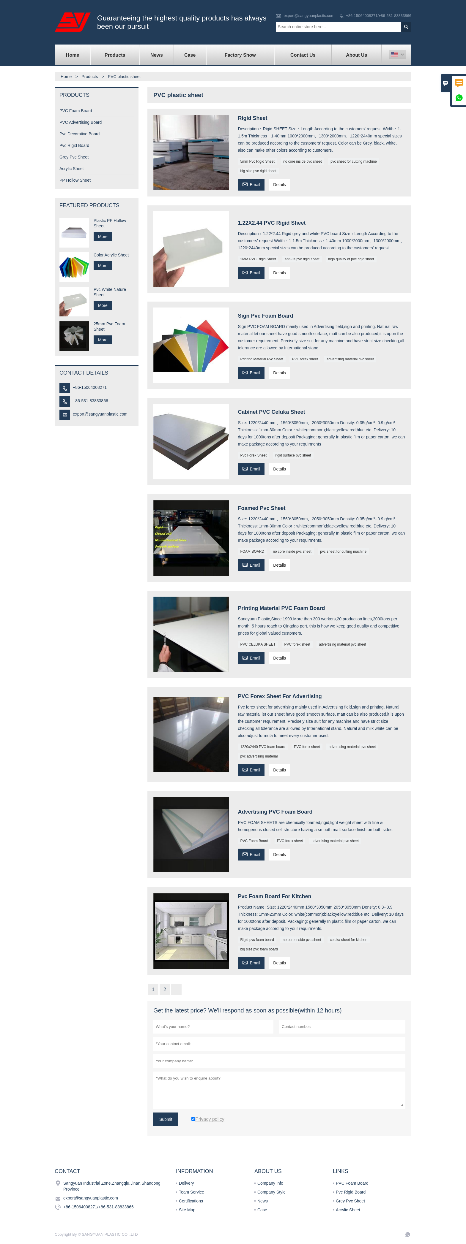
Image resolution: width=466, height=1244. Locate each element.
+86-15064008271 (90, 387)
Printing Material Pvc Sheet (261, 359)
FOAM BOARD (252, 551)
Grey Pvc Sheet (74, 157)
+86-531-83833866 (90, 400)
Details (279, 184)
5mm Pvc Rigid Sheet (257, 161)
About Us (356, 55)
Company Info (270, 1183)
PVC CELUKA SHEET (257, 644)
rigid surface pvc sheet (293, 455)
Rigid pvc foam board (257, 940)
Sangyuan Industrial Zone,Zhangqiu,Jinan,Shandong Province (111, 1186)
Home (72, 55)
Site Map (187, 1209)
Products (115, 55)
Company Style (271, 1192)
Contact (67, 1171)
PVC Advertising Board (80, 122)
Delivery (186, 1183)
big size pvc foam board (259, 949)
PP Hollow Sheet (75, 180)
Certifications (191, 1201)
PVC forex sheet (305, 359)
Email (251, 184)
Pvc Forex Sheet (253, 455)
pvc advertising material (259, 756)
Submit (165, 1119)
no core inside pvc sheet (302, 161)
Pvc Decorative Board (79, 133)
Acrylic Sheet (71, 168)
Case (190, 55)
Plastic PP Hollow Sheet (110, 223)
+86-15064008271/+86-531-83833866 (378, 15)
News (156, 55)
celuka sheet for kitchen (348, 940)
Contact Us (302, 55)
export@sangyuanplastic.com (309, 15)
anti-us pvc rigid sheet (302, 259)
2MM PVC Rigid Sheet (258, 259)
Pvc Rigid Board (74, 145)
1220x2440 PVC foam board (262, 747)
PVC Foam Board (254, 841)
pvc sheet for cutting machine (353, 161)
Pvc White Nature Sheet (110, 292)
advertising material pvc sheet (350, 359)
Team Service (191, 1192)
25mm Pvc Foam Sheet (109, 326)
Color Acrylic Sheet (111, 255)
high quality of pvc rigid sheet (351, 259)
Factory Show (240, 55)
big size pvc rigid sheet (258, 171)
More (103, 236)
